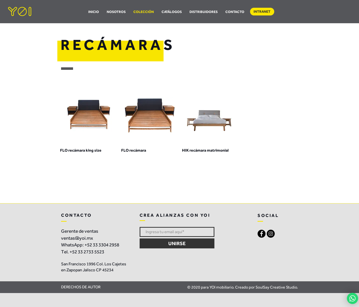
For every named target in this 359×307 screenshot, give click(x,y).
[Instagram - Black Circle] (271, 234)
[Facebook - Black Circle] (262, 234)
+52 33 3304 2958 (102, 244)
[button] (172, 11)
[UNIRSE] (177, 243)
